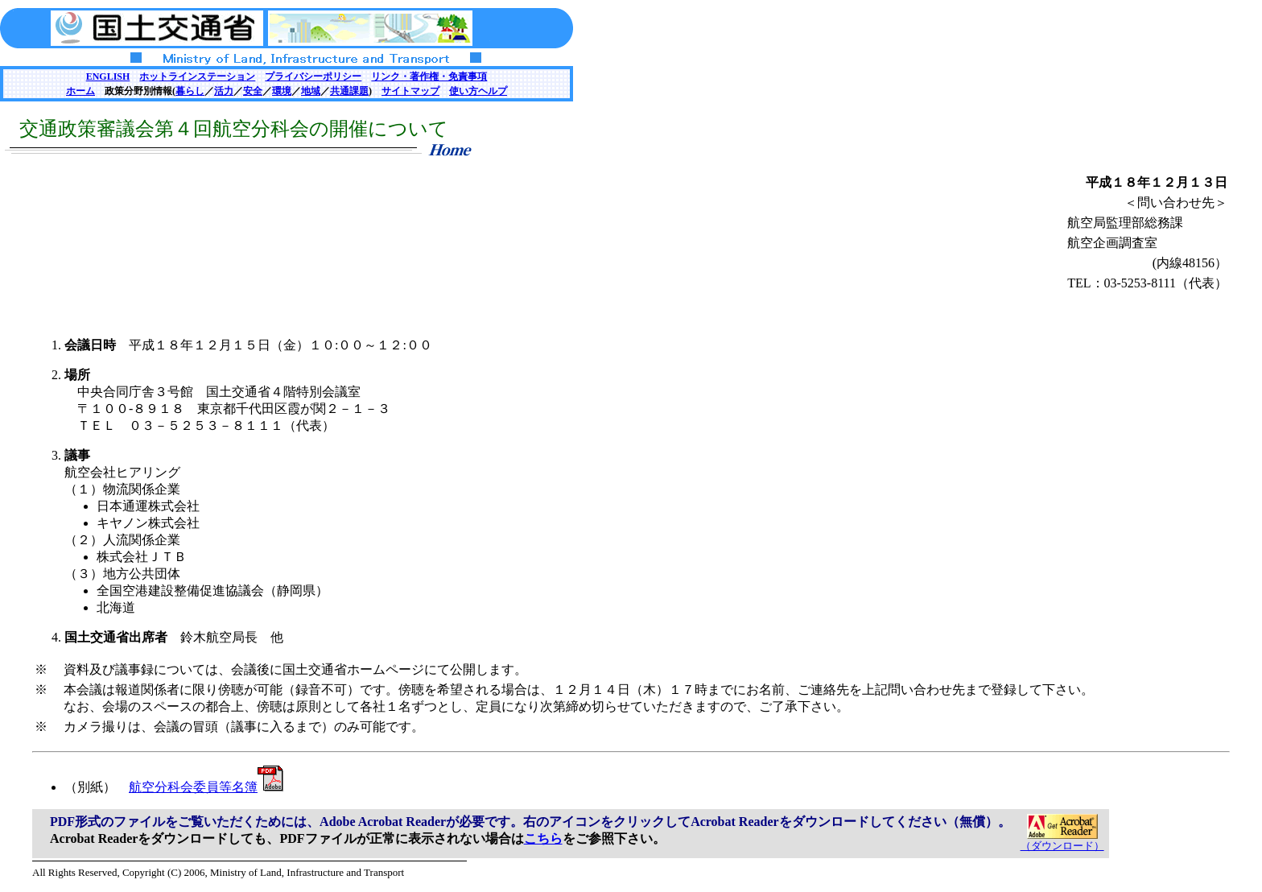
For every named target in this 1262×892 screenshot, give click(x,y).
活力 (223, 91)
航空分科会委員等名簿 (206, 787)
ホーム (80, 91)
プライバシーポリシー (313, 76)
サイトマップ (410, 91)
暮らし (189, 91)
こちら (543, 838)
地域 (310, 91)
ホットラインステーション (197, 76)
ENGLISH (108, 76)
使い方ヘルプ (478, 91)
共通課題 (349, 91)
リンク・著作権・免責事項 (429, 76)
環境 (281, 91)
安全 (252, 91)
